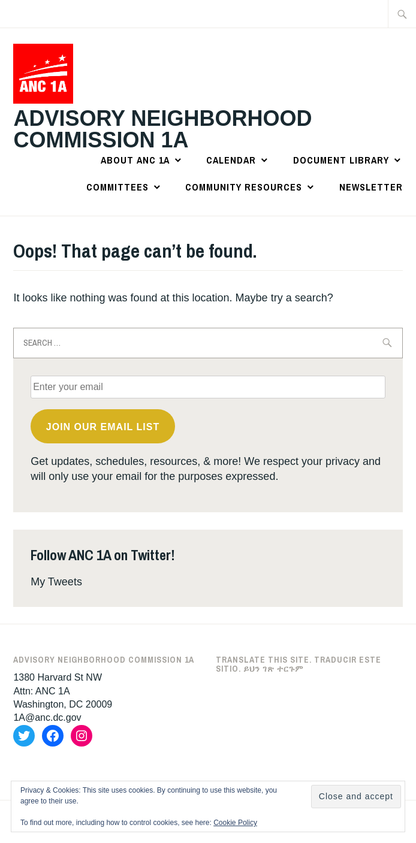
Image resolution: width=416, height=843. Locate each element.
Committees (117, 187)
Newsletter (371, 187)
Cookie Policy (235, 822)
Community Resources (243, 187)
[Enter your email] (208, 387)
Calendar (231, 160)
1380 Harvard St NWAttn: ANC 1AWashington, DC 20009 (62, 690)
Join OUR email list (102, 427)
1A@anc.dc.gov (47, 717)
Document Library (341, 160)
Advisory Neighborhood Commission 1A (162, 129)
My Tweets (56, 582)
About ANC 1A (135, 160)
